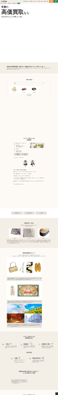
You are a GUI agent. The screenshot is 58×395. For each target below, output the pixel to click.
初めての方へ (35, 1)
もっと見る (29, 55)
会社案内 (22, 389)
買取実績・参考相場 (46, 1)
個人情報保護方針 (28, 389)
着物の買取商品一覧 (25, 1)
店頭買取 (39, 1)
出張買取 (42, 1)
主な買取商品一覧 (31, 1)
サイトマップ (35, 389)
